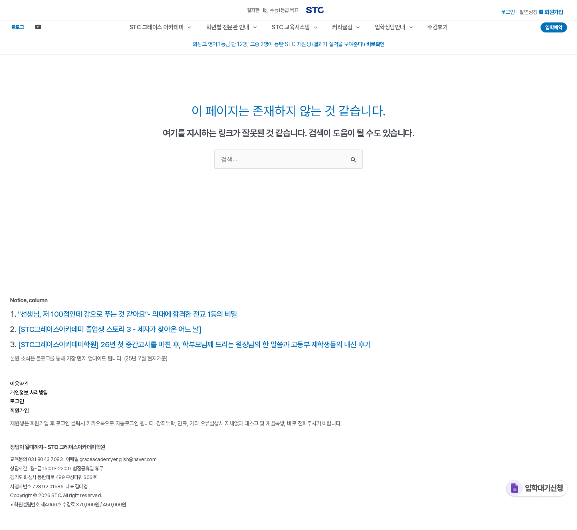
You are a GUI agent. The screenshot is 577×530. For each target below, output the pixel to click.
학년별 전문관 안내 (236, 29)
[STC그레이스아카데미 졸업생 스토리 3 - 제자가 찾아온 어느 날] (115, 333)
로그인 (508, 12)
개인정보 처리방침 (29, 397)
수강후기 (430, 29)
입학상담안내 (389, 29)
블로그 (14, 29)
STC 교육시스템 (296, 29)
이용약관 (19, 388)
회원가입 (19, 415)
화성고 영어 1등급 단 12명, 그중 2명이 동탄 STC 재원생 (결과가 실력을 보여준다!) (289, 48)
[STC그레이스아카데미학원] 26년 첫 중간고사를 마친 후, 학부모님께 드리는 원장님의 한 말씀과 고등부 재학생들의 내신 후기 (204, 349)
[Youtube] (32, 29)
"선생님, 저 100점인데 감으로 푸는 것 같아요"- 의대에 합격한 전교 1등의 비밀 (133, 318)
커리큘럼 (345, 29)
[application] (195, 29)
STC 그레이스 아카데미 (168, 29)
